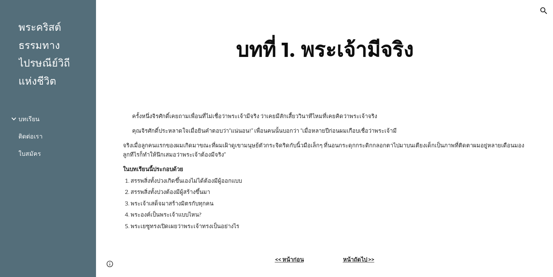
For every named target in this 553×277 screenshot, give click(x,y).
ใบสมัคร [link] (29, 153)
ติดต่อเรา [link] (30, 136)
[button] (544, 11)
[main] (325, 50)
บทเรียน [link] (29, 119)
